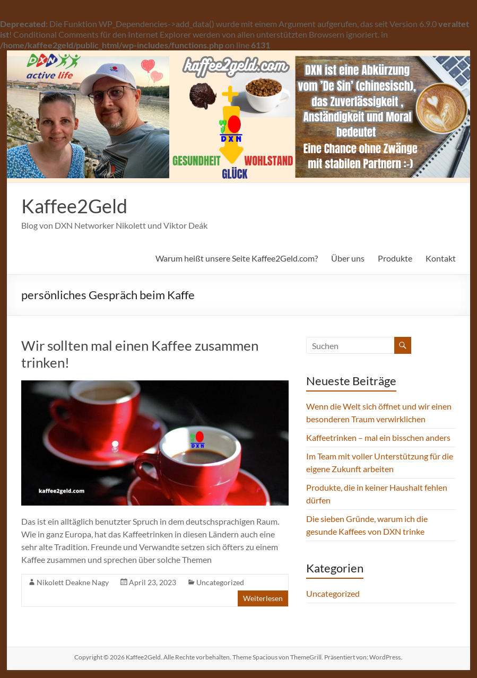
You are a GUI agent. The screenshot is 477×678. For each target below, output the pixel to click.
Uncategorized (220, 582)
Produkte (395, 258)
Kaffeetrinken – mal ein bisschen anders (378, 437)
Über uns (348, 258)
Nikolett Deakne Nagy (73, 582)
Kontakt (441, 258)
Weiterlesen (263, 598)
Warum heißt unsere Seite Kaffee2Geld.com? (236, 258)
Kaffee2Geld (74, 206)
